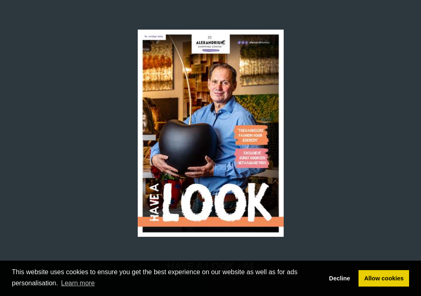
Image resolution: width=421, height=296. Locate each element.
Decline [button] (339, 278)
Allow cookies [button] (384, 278)
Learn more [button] (78, 283)
